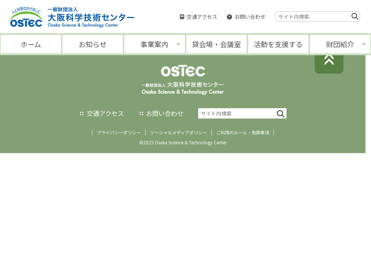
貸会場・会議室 (216, 44)
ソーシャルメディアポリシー (178, 132)
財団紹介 (340, 44)
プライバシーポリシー (119, 132)
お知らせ (93, 44)
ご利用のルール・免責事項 (242, 132)
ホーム (31, 44)
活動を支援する (278, 44)
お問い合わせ (250, 16)
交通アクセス (202, 16)
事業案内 (154, 44)
